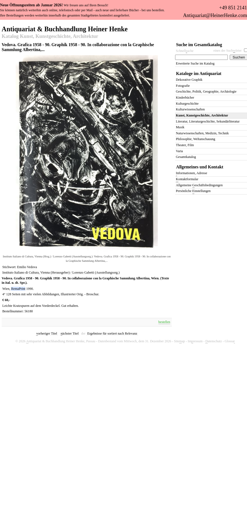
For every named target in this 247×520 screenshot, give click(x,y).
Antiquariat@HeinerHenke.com (215, 15)
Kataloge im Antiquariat (198, 73)
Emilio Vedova (27, 267)
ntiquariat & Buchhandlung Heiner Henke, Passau (60, 341)
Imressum (195, 341)
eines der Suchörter (228, 51)
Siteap (179, 341)
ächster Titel (70, 334)
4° (3, 294)
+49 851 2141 (233, 7)
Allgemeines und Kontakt (199, 167)
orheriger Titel (46, 334)
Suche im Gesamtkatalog (199, 44)
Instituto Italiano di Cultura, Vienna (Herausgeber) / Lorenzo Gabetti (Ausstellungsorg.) (61, 272)
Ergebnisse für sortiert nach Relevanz (112, 333)
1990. (29, 289)
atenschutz (213, 341)
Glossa (230, 341)
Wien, (6, 289)
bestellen (164, 322)
